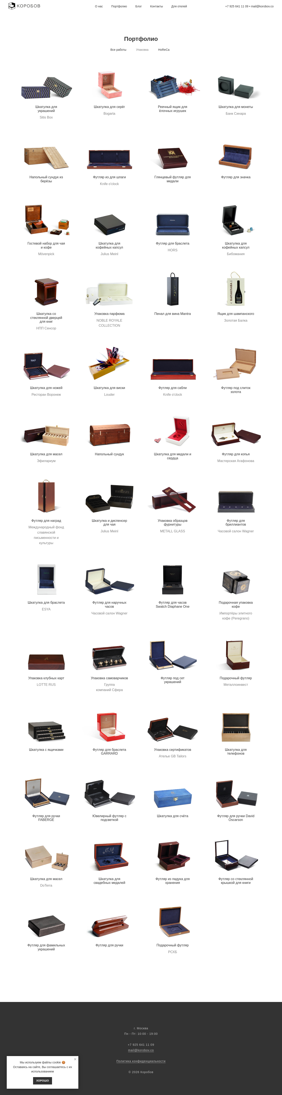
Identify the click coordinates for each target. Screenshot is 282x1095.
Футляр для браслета (172, 243)
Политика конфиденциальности (141, 1061)
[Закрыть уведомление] (75, 1059)
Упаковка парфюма (109, 314)
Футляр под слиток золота (235, 390)
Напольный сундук (109, 454)
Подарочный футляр (236, 678)
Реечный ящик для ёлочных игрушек (172, 109)
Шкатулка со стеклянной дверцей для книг (46, 317)
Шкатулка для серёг (109, 107)
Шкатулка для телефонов (236, 751)
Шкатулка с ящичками (46, 749)
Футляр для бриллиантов (236, 522)
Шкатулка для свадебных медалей (109, 881)
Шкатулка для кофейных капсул (109, 245)
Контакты (156, 6)
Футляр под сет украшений (172, 680)
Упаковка (142, 49)
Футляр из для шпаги (109, 177)
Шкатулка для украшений (46, 109)
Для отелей (179, 6)
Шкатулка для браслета (46, 602)
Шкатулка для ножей (46, 388)
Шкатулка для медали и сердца (172, 456)
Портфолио (119, 6)
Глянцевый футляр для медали (172, 179)
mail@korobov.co (141, 1050)
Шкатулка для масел (46, 454)
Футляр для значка (236, 177)
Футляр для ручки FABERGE (46, 818)
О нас (99, 6)
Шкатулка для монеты (236, 107)
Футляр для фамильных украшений (46, 947)
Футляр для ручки (109, 945)
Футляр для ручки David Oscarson (235, 818)
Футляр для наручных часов (109, 604)
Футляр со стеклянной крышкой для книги (235, 881)
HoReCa (164, 49)
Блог (138, 6)
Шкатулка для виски (109, 388)
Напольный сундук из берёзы (46, 179)
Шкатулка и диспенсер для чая (109, 522)
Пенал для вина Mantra (172, 314)
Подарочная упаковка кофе (236, 604)
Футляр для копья (236, 454)
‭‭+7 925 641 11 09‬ (141, 1044)
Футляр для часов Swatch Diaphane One (172, 604)
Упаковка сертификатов (172, 749)
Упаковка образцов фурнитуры (173, 522)
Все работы (118, 49)
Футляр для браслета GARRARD (109, 751)
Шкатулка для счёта (172, 816)
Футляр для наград (46, 520)
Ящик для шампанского (235, 314)
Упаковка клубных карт (46, 678)
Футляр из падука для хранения (172, 881)
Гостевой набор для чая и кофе (46, 245)
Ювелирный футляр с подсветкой (109, 818)
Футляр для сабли (173, 388)
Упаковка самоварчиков (109, 678)
